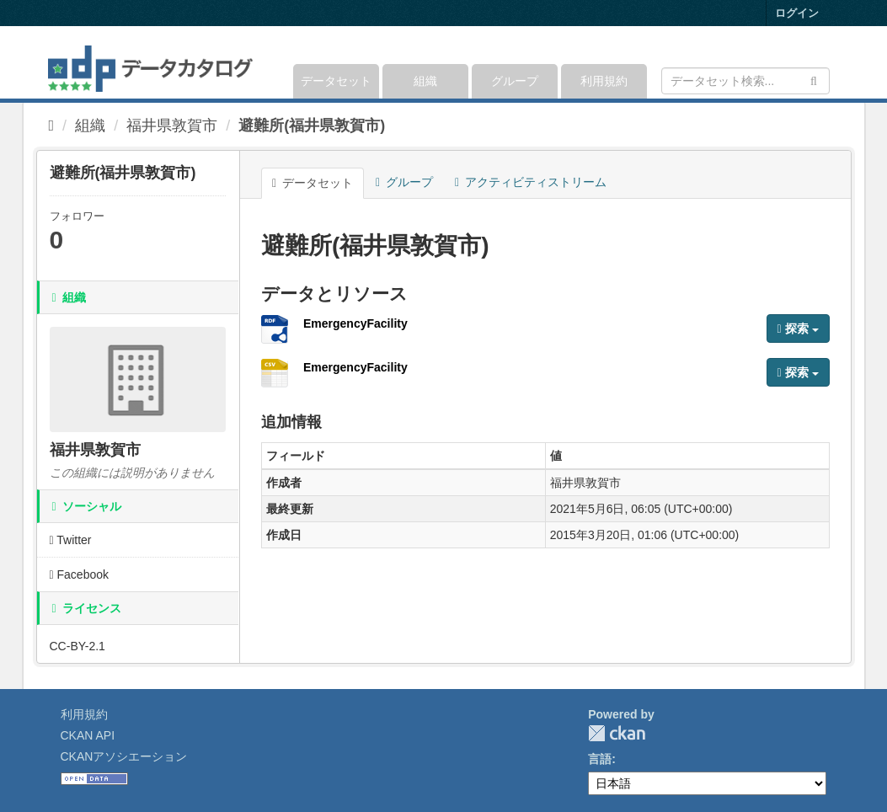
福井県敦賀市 (171, 125)
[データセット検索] (745, 80)
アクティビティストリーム (530, 182)
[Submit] (814, 79)
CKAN (616, 733)
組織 (425, 81)
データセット (336, 81)
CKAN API (88, 735)
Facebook (80, 574)
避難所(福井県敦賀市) (311, 125)
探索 (798, 328)
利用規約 (604, 81)
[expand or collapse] (827, 62)
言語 (600, 759)
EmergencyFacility (355, 323)
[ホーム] (52, 125)
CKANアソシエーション (124, 756)
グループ (514, 81)
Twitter (71, 540)
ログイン (797, 13)
